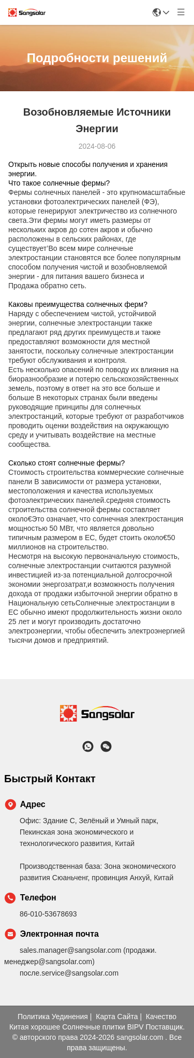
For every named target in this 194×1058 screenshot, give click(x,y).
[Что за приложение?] (88, 746)
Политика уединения (53, 1016)
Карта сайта (117, 1016)
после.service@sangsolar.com (69, 973)
